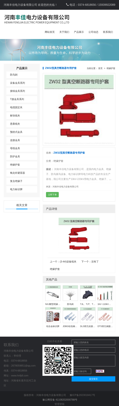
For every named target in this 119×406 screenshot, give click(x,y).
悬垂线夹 (15, 123)
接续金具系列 (17, 91)
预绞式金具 (16, 132)
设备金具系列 (17, 83)
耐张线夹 (15, 115)
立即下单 (52, 194)
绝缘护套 (15, 164)
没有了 (95, 261)
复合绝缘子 (16, 181)
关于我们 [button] (64, 32)
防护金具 (15, 156)
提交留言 (93, 379)
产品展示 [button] (79, 32)
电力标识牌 (16, 189)
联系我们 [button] (108, 32)
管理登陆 (59, 404)
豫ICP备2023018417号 (82, 395)
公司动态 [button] (93, 32)
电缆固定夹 (16, 107)
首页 (100, 68)
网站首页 (50, 32)
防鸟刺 (14, 74)
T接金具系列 (17, 99)
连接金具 (15, 140)
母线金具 (15, 148)
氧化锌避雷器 (17, 173)
